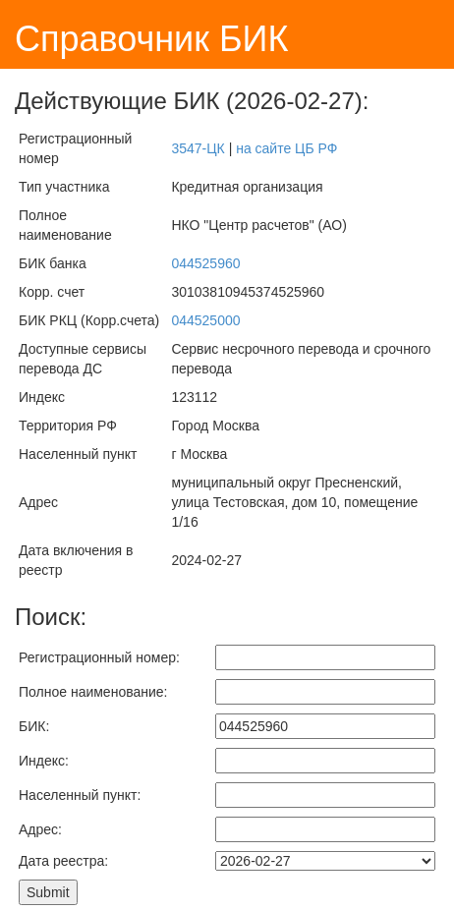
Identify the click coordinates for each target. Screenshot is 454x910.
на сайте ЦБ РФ (286, 148)
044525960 (205, 263)
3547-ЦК (197, 148)
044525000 (205, 320)
